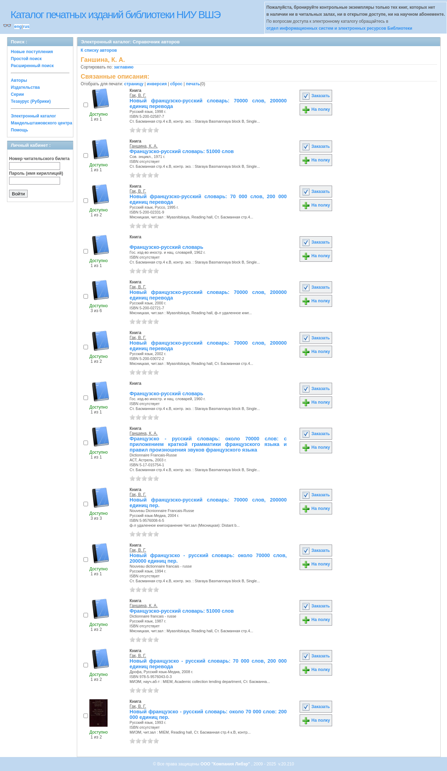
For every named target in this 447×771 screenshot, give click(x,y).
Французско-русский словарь (166, 247)
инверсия (157, 83)
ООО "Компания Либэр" (225, 764)
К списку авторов (99, 50)
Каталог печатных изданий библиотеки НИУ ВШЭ (115, 14)
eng (18, 26)
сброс (176, 83)
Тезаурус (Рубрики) (31, 101)
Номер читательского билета (39, 158)
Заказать (316, 95)
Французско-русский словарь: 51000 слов (182, 151)
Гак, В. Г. (138, 95)
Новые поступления (32, 51)
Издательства (25, 87)
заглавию (123, 67)
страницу (134, 83)
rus (26, 26)
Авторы (19, 80)
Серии (17, 94)
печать (193, 83)
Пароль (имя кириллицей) (36, 173)
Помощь (19, 130)
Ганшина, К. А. (143, 146)
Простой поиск (26, 58)
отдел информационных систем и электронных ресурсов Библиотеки (339, 28)
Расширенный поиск (32, 65)
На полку (316, 109)
